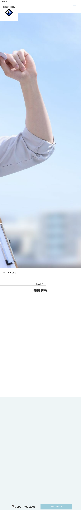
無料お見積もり (56, 506)
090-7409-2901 (26, 506)
